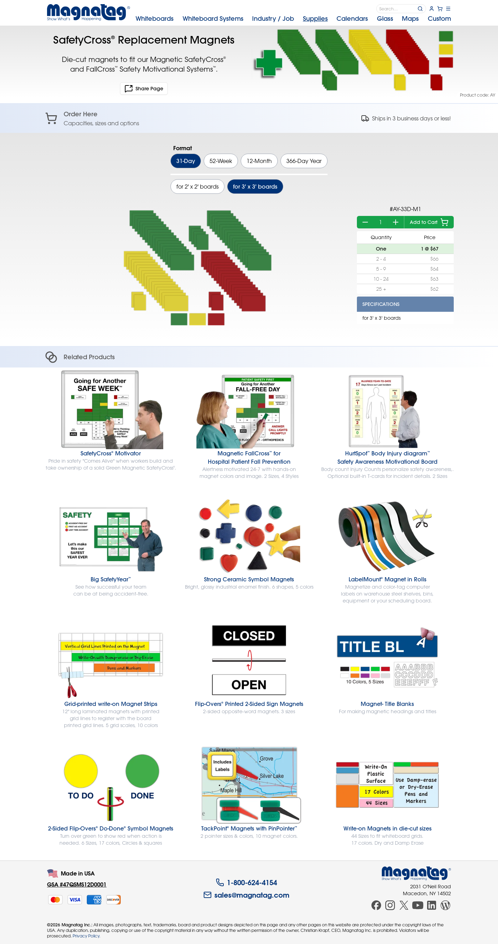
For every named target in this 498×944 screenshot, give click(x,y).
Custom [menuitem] (439, 18)
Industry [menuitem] (273, 18)
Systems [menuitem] (213, 18)
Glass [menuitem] (385, 18)
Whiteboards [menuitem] (155, 18)
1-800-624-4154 (246, 882)
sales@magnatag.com (246, 894)
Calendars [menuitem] (352, 18)
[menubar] (293, 19)
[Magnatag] (416, 873)
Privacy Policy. (86, 935)
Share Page (143, 88)
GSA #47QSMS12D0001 (77, 884)
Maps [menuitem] (410, 18)
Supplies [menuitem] (315, 18)
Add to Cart (429, 222)
